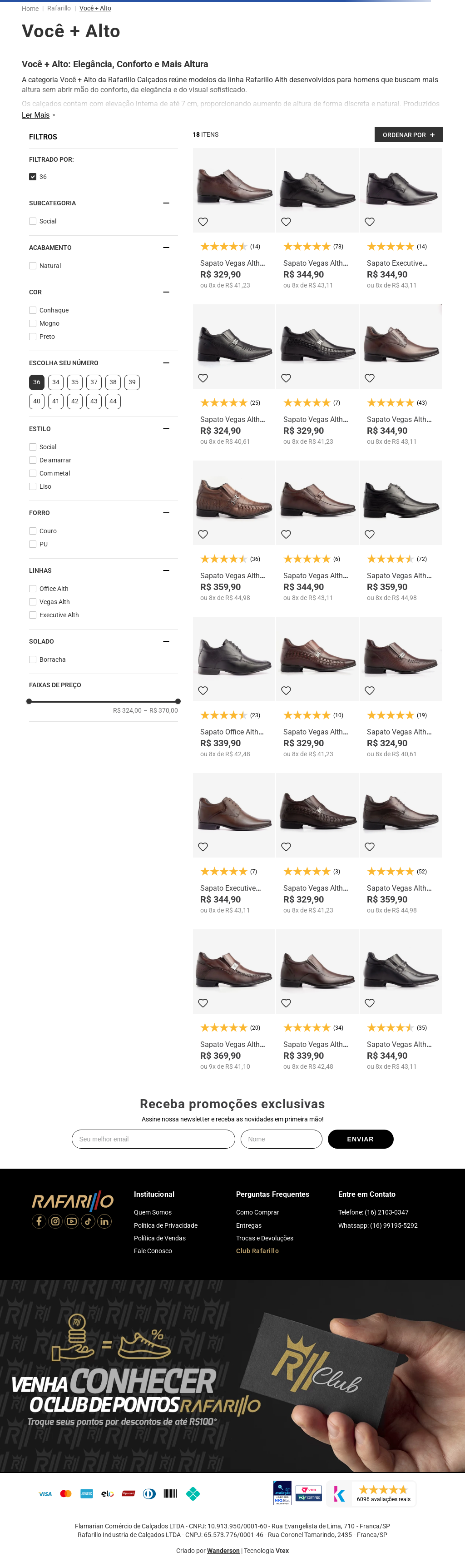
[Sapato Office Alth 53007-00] (234, 687)
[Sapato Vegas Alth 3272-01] (317, 843)
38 (113, 382)
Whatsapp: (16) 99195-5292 (378, 1225)
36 (43, 176)
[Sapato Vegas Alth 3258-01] (401, 374)
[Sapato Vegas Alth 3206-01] (401, 531)
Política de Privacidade (166, 1225)
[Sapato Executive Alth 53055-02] (234, 843)
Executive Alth (59, 615)
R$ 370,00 (160, 710)
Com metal (55, 473)
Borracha (53, 659)
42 (75, 401)
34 (55, 382)
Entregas (249, 1225)
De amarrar (55, 460)
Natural (50, 265)
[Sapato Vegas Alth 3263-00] (234, 374)
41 (55, 401)
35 (75, 382)
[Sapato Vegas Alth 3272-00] (317, 374)
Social (48, 221)
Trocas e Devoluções (264, 1238)
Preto (47, 336)
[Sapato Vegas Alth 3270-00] (401, 999)
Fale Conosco (153, 1251)
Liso (45, 486)
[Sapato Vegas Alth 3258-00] (317, 218)
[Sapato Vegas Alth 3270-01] (317, 531)
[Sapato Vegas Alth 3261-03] (234, 531)
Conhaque (54, 310)
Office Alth (54, 588)
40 (36, 401)
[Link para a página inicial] (32, 8)
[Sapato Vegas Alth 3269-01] (234, 999)
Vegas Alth (55, 601)
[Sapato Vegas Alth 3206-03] (401, 843)
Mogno (49, 323)
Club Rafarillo (257, 1251)
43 (94, 401)
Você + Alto (95, 8)
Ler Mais (35, 115)
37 (94, 382)
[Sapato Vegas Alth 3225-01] (317, 999)
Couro (48, 531)
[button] (103, 159)
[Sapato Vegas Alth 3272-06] (317, 687)
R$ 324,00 (127, 710)
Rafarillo (59, 8)
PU (44, 544)
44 (113, 401)
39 (132, 382)
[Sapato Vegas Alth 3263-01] (401, 687)
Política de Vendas (160, 1238)
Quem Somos (153, 1212)
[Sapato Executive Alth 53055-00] (401, 218)
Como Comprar (257, 1212)
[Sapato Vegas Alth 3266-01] (234, 218)
